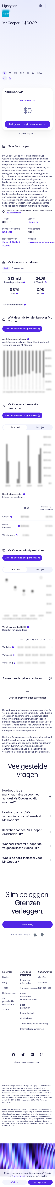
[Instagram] (42, 1065)
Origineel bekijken (13, 212)
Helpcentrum (9, 1003)
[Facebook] (13, 1065)
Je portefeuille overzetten (8, 1012)
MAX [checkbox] (39, 73)
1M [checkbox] (15, 73)
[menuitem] (27, 807)
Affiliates (42, 993)
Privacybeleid (27, 1023)
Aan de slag (27, 935)
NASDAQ (7, 232)
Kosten (5, 987)
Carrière (42, 987)
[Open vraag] (50, 807)
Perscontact (44, 998)
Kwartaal (15, 427)
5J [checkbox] (33, 73)
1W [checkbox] (10, 73)
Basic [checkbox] (6, 268)
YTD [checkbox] (22, 73)
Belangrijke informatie (25, 992)
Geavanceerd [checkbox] (18, 268)
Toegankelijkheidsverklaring (27, 1034)
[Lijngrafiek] (4, 78)
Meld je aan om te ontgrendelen (22, 328)
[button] (15, 218)
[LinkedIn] (32, 1065)
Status (5, 1020)
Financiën (33, 222)
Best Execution (25, 1017)
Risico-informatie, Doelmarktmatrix (27, 1007)
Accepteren (40, 1182)
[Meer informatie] (50, 678)
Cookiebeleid (26, 1029)
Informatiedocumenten (27, 1039)
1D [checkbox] (5, 73)
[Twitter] (23, 1065)
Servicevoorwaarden (27, 999)
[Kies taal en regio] (40, 6)
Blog (4, 993)
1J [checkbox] (28, 73)
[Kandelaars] (10, 78)
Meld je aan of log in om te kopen (27, 124)
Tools (5, 998)
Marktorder (27, 100)
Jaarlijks (40, 427)
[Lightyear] (9, 6)
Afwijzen (14, 1182)
